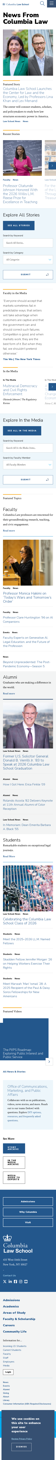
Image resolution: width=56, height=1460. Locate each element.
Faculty (6, 180)
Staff (5, 1357)
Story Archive (13, 1148)
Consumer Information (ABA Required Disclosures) (27, 1404)
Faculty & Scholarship (19, 1319)
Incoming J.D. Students (14, 1346)
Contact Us (9, 1275)
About (6, 1396)
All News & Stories (14, 1071)
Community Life (15, 1332)
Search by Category (13, 252)
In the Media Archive (13, 1162)
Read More (9, 856)
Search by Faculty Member (16, 457)
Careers (9, 1325)
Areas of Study (14, 1313)
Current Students (12, 1350)
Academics (11, 1306)
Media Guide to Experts (14, 1177)
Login (8, 1372)
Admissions (11, 1300)
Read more (9, 530)
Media (6, 1365)
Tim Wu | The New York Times (21, 359)
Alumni (6, 1389)
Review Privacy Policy (21, 1439)
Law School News (11, 121)
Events (6, 1386)
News (25, 121)
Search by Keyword (13, 235)
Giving (6, 1393)
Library (6, 1400)
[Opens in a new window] (5, 1281)
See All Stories (19, 225)
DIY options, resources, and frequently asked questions (24, 1116)
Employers (8, 1361)
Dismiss (21, 1446)
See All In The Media (22, 430)
